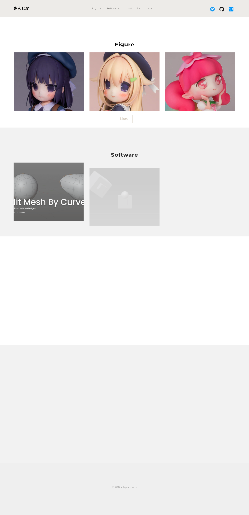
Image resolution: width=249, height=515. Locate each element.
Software (113, 8)
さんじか (21, 8)
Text (140, 8)
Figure (97, 8)
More (124, 119)
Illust (128, 8)
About (152, 8)
